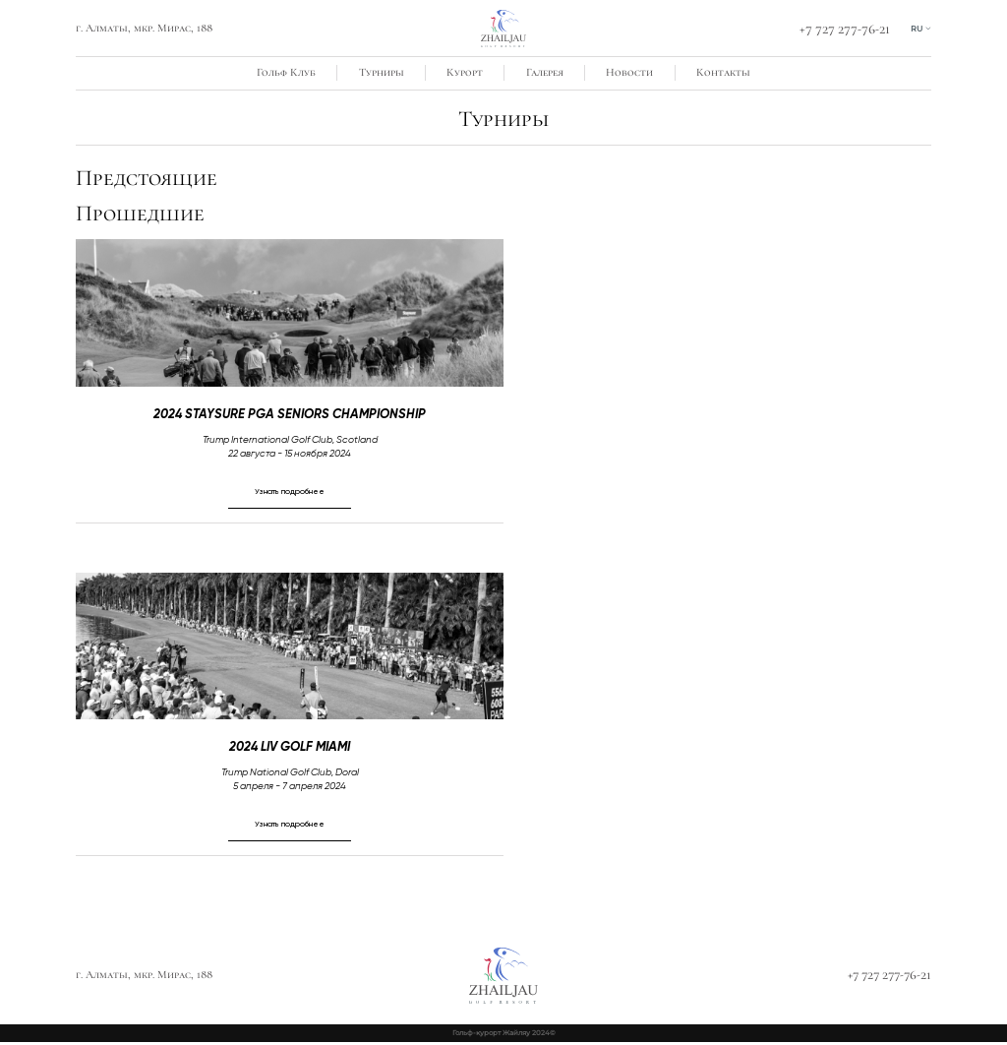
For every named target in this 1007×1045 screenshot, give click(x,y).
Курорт (464, 72)
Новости (629, 72)
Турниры (381, 72)
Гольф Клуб (286, 72)
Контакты (723, 72)
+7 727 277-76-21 (843, 29)
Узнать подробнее (290, 491)
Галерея (544, 72)
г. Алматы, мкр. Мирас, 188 (144, 27)
